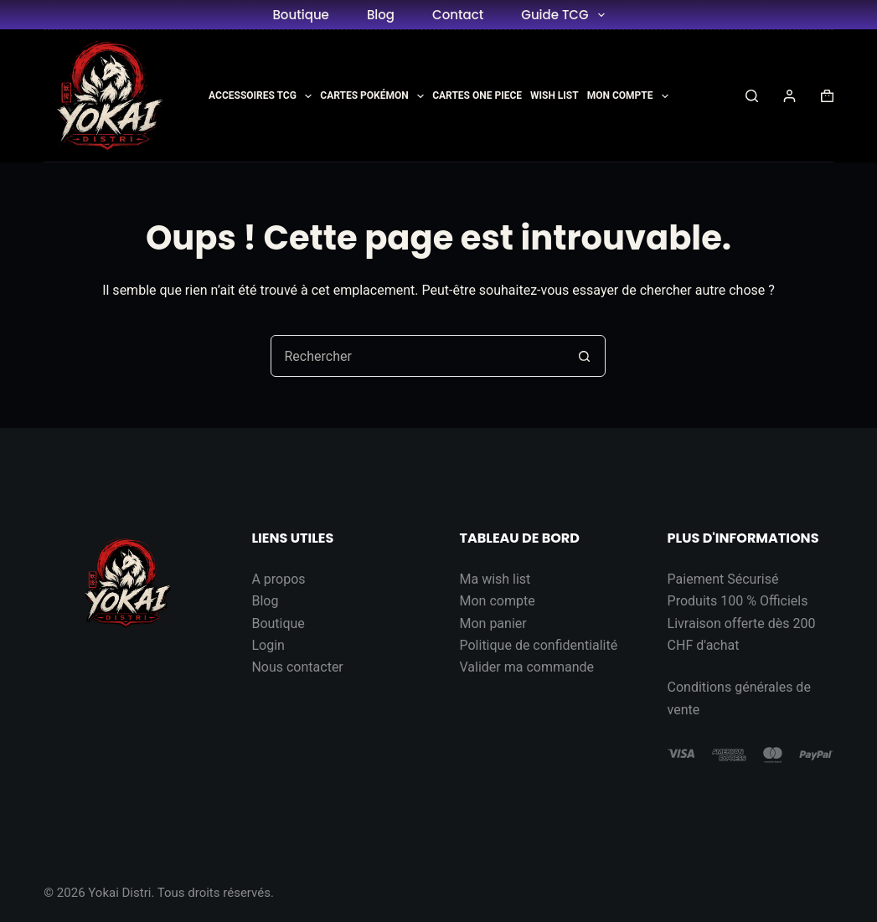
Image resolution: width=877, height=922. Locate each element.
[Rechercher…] (417, 356)
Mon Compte (627, 96)
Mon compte (496, 601)
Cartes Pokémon (372, 96)
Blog (381, 14)
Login (267, 645)
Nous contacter (297, 667)
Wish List (554, 95)
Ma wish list (494, 579)
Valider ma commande (526, 667)
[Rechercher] (751, 96)
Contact (457, 14)
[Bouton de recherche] (584, 356)
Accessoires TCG (260, 96)
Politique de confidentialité (538, 645)
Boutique (300, 14)
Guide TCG (566, 15)
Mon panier (492, 623)
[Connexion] (789, 96)
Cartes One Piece (477, 95)
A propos (278, 579)
